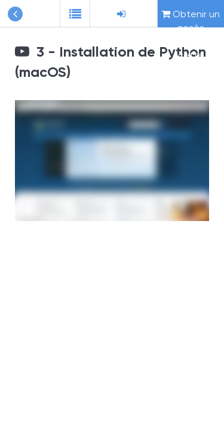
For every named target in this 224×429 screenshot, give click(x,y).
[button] (75, 13)
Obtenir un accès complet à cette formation (190, 17)
